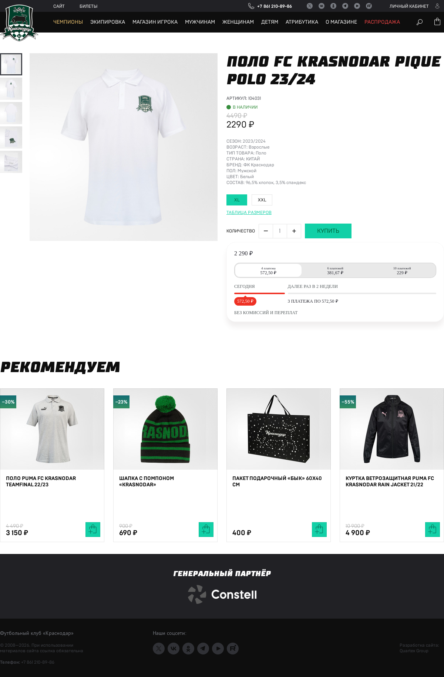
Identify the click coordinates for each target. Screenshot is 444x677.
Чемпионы (68, 22)
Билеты (88, 6)
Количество (240, 310)
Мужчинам (200, 22)
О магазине (341, 22)
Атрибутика (302, 22)
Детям (269, 22)
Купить (328, 310)
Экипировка (107, 22)
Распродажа (382, 22)
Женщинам (238, 22)
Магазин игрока (155, 22)
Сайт (59, 6)
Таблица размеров (249, 291)
